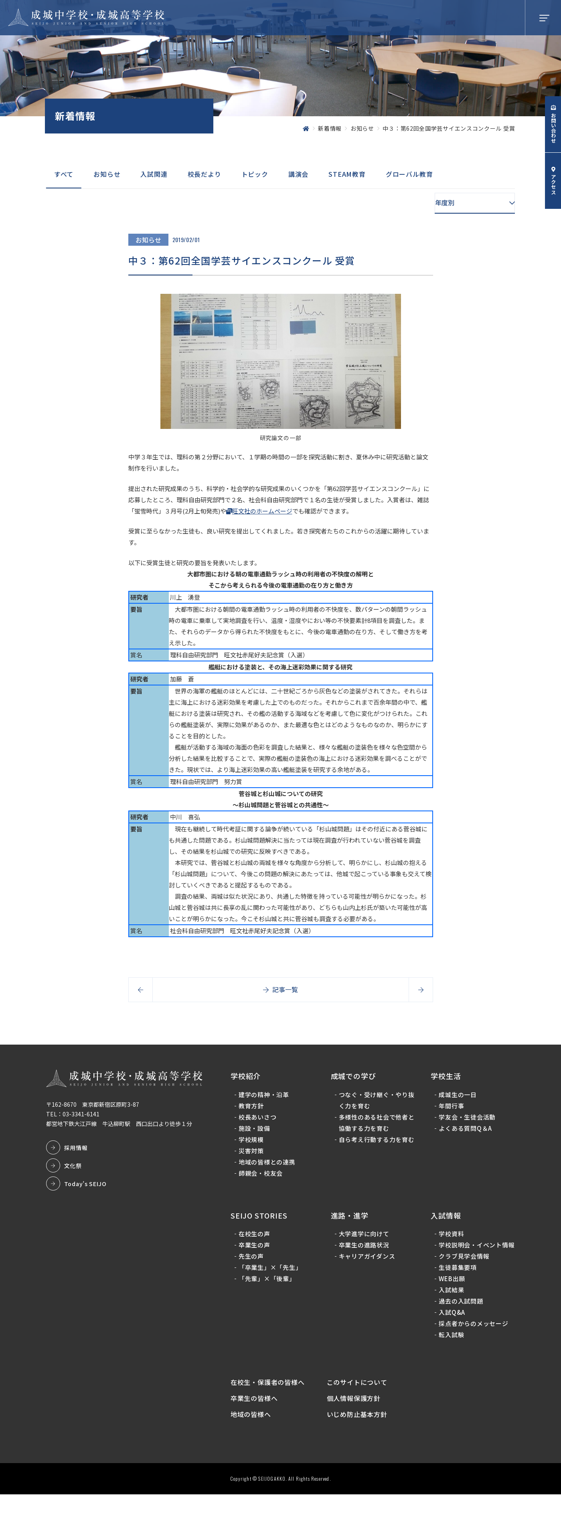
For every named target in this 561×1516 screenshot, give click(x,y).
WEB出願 (451, 1294)
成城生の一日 (457, 1099)
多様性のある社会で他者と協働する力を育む (374, 1127)
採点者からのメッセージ (473, 1339)
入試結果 (451, 1306)
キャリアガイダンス (367, 1261)
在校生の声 (256, 1238)
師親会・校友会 (263, 1177)
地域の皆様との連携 (269, 1166)
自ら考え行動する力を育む (374, 1149)
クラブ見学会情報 (463, 1272)
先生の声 (253, 1261)
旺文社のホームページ (262, 511)
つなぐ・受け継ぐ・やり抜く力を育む (374, 1104)
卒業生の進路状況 (364, 1249)
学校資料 (451, 1238)
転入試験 (451, 1350)
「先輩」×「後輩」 (269, 1283)
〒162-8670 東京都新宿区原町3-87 (94, 1109)
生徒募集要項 (457, 1283)
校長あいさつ (260, 1121)
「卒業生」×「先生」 (272, 1272)
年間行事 (451, 1110)
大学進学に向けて (364, 1238)
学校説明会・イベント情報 (473, 1255)
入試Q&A (451, 1328)
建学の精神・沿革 (266, 1099)
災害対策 (253, 1155)
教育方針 (253, 1110)
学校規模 (253, 1144)
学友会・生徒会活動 (466, 1121)
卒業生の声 (256, 1249)
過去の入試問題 (460, 1317)
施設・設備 (256, 1132)
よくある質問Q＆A (465, 1132)
